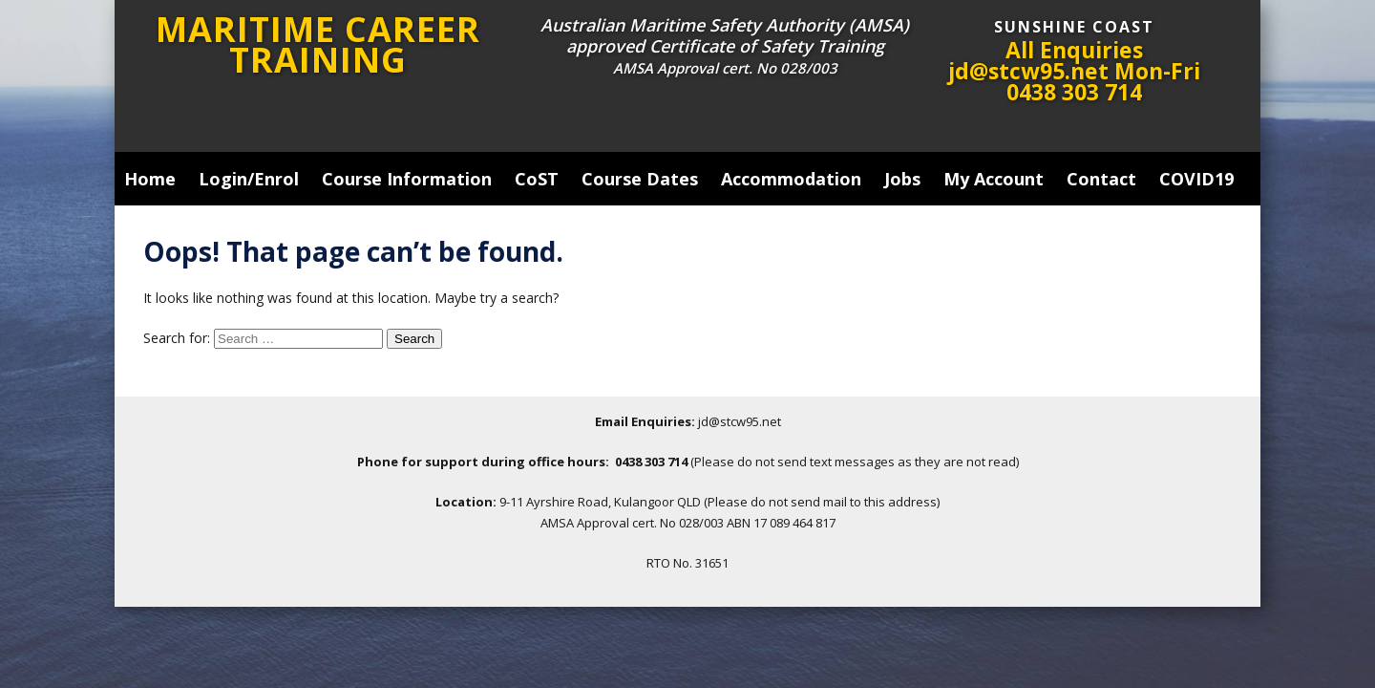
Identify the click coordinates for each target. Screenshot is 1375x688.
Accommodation (791, 178)
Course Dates (640, 178)
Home (150, 178)
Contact (1101, 178)
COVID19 (1196, 178)
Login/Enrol (249, 178)
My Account (993, 178)
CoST (537, 178)
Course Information (407, 178)
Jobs (902, 178)
